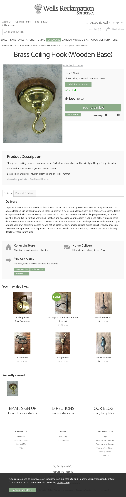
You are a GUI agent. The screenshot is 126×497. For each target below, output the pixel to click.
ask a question (22, 269)
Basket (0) (118, 29)
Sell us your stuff (21, 440)
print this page (21, 273)
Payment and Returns (105, 444)
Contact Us (21, 444)
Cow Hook (22, 358)
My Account (10, 25)
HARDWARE (53, 39)
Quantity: (98, 115)
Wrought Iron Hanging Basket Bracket (63, 319)
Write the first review (73, 65)
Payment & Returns (25, 193)
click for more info (78, 84)
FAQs (46, 22)
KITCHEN (31, 39)
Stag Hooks (63, 358)
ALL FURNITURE (108, 39)
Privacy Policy (105, 451)
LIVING (41, 39)
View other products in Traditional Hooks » (28, 179)
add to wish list (73, 114)
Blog (37, 22)
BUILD (3, 39)
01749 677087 (99, 23)
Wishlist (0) (95, 29)
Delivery (8, 193)
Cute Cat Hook (103, 358)
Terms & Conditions (104, 448)
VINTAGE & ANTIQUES (85, 39)
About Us (7, 22)
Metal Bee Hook (103, 318)
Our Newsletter (63, 440)
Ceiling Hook (22, 318)
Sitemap (105, 455)
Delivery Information (105, 440)
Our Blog (63, 436)
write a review (37, 269)
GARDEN (67, 39)
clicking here (63, 483)
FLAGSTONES (17, 39)
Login (105, 436)
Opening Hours (23, 22)
